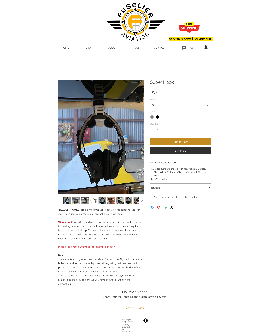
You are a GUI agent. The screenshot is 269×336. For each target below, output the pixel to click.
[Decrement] (152, 130)
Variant (154, 99)
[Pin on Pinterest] (159, 207)
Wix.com (126, 332)
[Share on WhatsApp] (165, 207)
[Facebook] (145, 320)
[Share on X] (172, 207)
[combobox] (180, 105)
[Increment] (163, 130)
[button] (206, 47)
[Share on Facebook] (152, 207)
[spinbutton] (158, 130)
